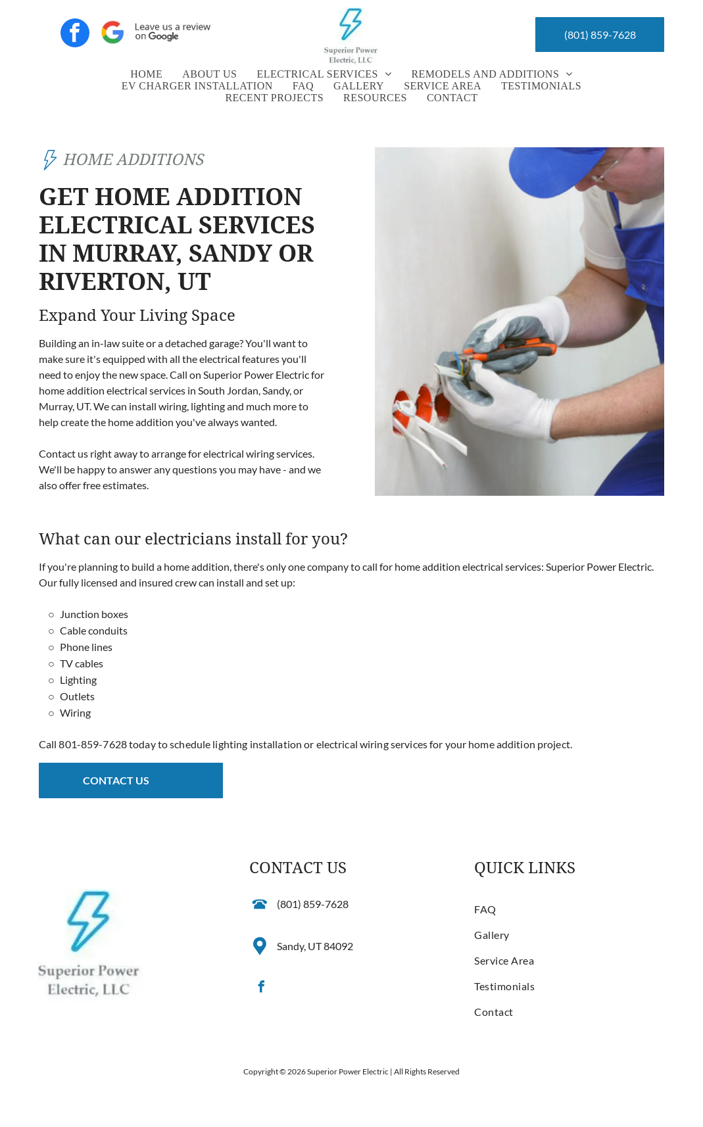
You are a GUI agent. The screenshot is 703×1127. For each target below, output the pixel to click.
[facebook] (75, 34)
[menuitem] (146, 74)
